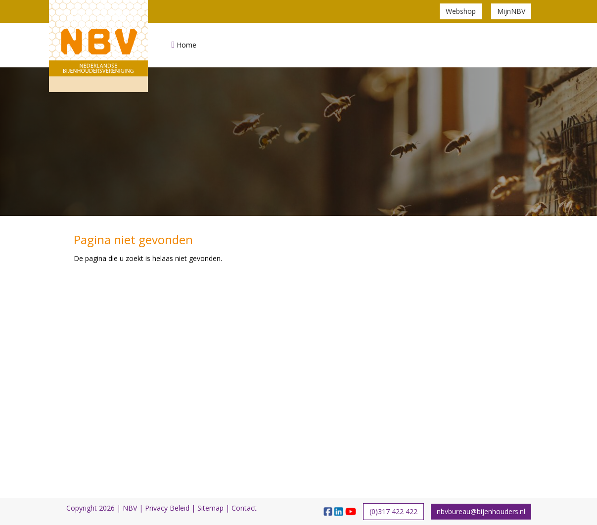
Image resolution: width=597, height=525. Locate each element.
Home (184, 45)
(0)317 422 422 (393, 511)
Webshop (461, 11)
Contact (244, 508)
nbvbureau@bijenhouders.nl (481, 511)
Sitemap (210, 508)
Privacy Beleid (167, 508)
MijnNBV (511, 11)
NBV (130, 508)
